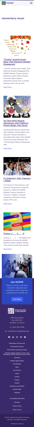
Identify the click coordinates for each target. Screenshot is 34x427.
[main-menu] (30, 4)
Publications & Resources (17, 343)
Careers (17, 380)
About (17, 373)
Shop (17, 367)
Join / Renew (17, 370)
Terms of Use (17, 409)
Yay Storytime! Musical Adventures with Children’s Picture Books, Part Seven (15, 123)
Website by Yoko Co (17, 424)
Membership (17, 364)
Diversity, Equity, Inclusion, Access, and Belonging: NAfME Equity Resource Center (17, 353)
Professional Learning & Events (17, 350)
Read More (7, 87)
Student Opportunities (17, 361)
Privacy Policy (17, 406)
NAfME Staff (17, 389)
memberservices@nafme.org (18, 331)
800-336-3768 (18, 327)
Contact (17, 377)
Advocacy (17, 358)
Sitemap (17, 402)
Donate (17, 383)
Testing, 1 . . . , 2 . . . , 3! (13, 233)
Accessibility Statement (17, 398)
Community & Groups (17, 347)
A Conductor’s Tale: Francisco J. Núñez (17, 179)
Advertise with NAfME (17, 386)
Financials (17, 393)
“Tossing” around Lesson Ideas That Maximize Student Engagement (16, 62)
